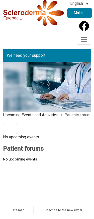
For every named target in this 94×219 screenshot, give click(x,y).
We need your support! (27, 55)
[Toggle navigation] (84, 40)
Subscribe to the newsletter (62, 210)
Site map (18, 210)
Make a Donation (80, 14)
